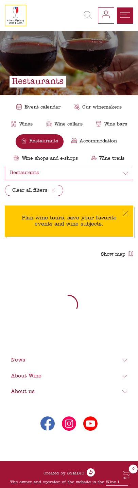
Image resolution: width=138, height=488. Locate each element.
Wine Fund (117, 482)
